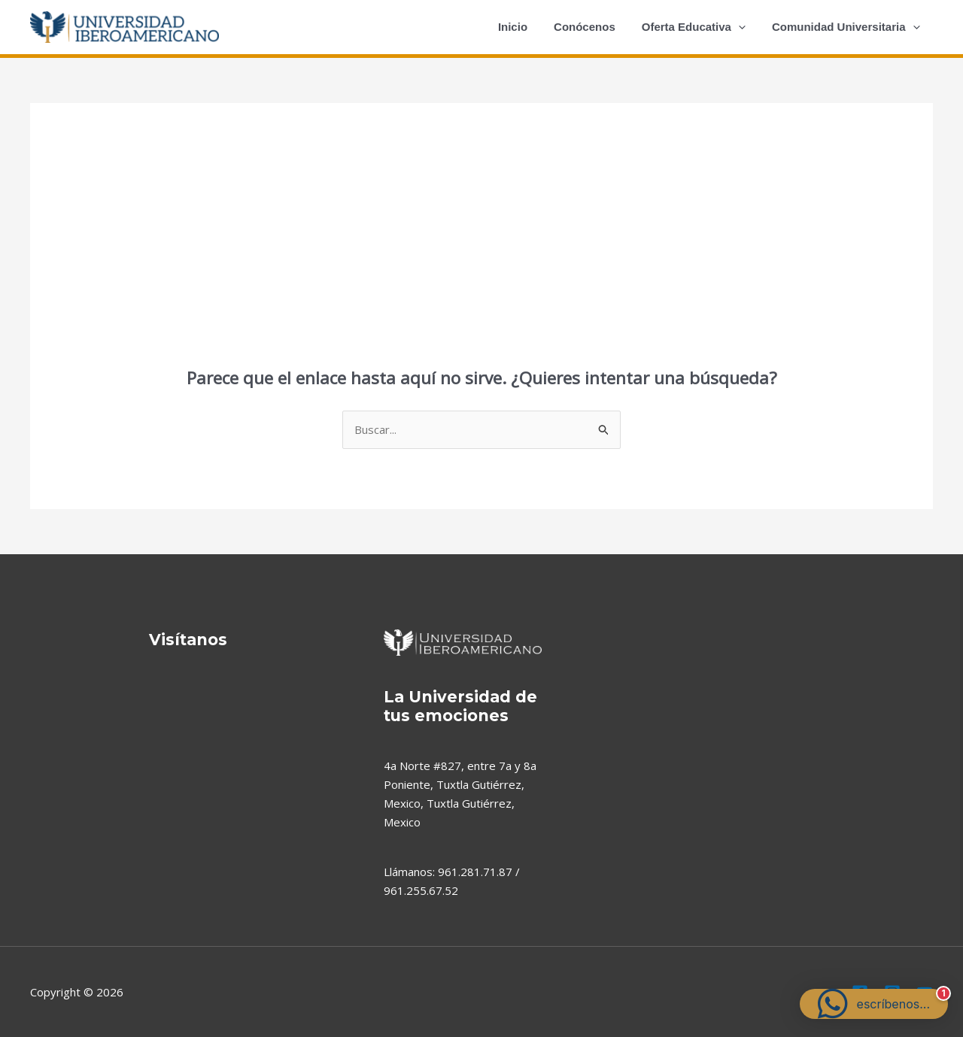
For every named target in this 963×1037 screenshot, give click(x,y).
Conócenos (594, 26)
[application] (744, 27)
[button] (874, 1004)
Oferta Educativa (699, 27)
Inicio (525, 26)
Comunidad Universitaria (847, 27)
